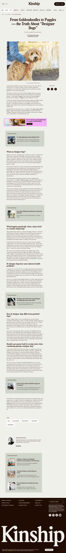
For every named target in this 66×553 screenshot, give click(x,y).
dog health (34, 421)
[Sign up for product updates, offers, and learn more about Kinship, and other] (63, 502)
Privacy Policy (6, 503)
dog (9, 421)
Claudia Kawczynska (34, 35)
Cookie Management (24, 502)
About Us (37, 502)
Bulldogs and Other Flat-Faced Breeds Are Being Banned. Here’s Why (28, 299)
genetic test (9, 403)
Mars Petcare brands (53, 506)
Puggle (20, 96)
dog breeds (10, 424)
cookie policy (10, 550)
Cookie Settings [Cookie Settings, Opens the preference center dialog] (49, 549)
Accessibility (39, 500)
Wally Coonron (25, 180)
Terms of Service (6, 500)
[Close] (64, 549)
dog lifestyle (16, 421)
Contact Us (38, 505)
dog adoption (25, 421)
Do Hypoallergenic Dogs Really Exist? (28, 137)
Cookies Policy (23, 505)
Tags (8, 417)
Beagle (22, 97)
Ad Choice (21, 500)
